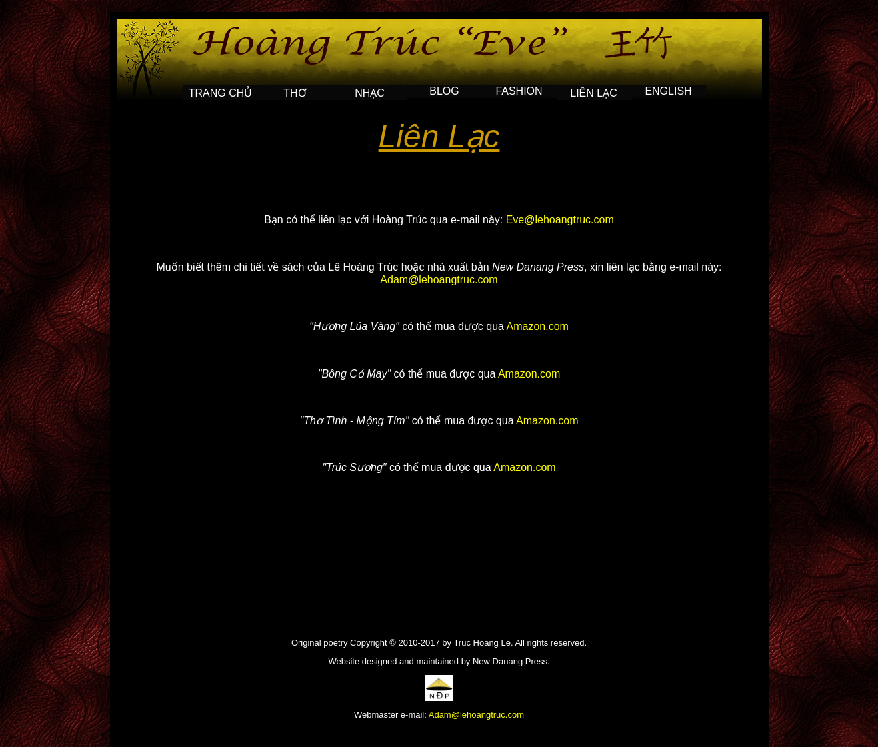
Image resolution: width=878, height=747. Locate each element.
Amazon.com (538, 326)
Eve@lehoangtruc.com (560, 219)
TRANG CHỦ (221, 93)
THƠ (294, 93)
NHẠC (370, 93)
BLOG (444, 91)
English (668, 91)
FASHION (518, 91)
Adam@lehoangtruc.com (438, 279)
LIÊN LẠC (593, 93)
